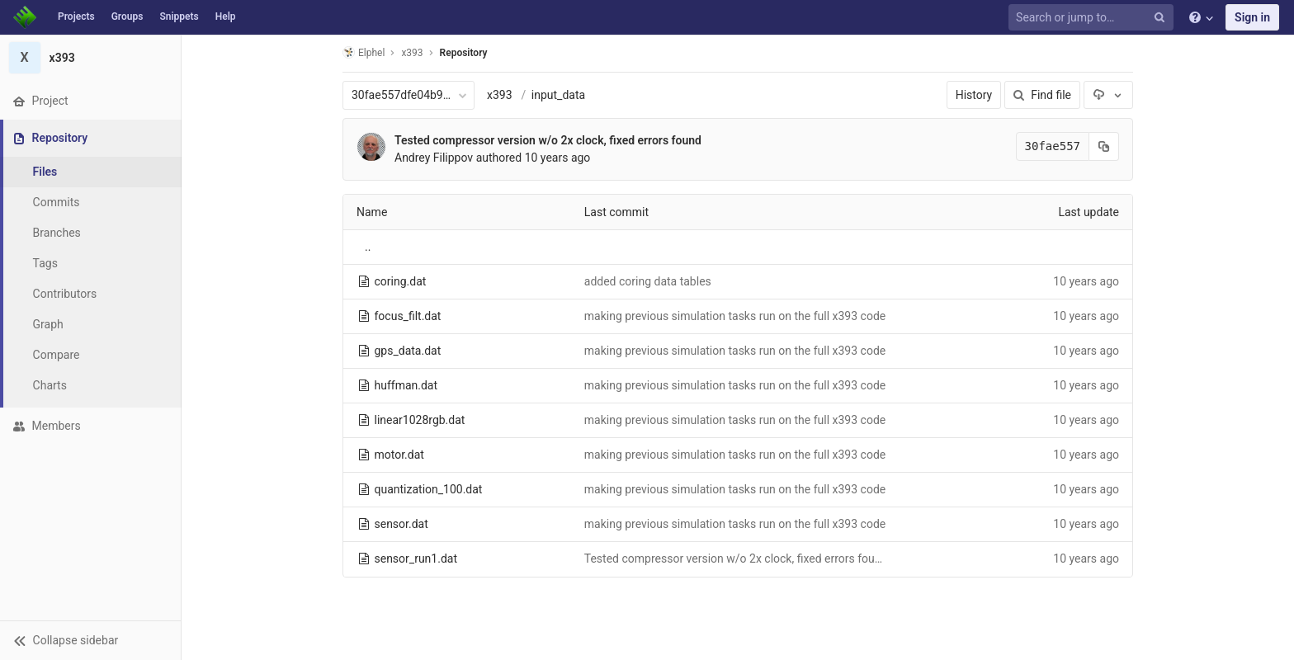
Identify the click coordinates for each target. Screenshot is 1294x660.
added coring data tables (647, 281)
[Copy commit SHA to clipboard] (1104, 146)
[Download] (1108, 95)
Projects (76, 16)
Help (225, 16)
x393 (499, 94)
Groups (127, 16)
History (974, 94)
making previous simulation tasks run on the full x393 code (734, 316)
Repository (464, 53)
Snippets (178, 16)
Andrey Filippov (433, 157)
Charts (50, 385)
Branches (57, 232)
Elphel (363, 52)
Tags (45, 263)
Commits (56, 202)
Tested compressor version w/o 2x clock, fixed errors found (547, 140)
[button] (90, 640)
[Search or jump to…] (1093, 17)
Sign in (1252, 17)
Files (45, 171)
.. (368, 246)
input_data (558, 94)
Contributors (65, 293)
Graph (48, 324)
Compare (56, 354)
